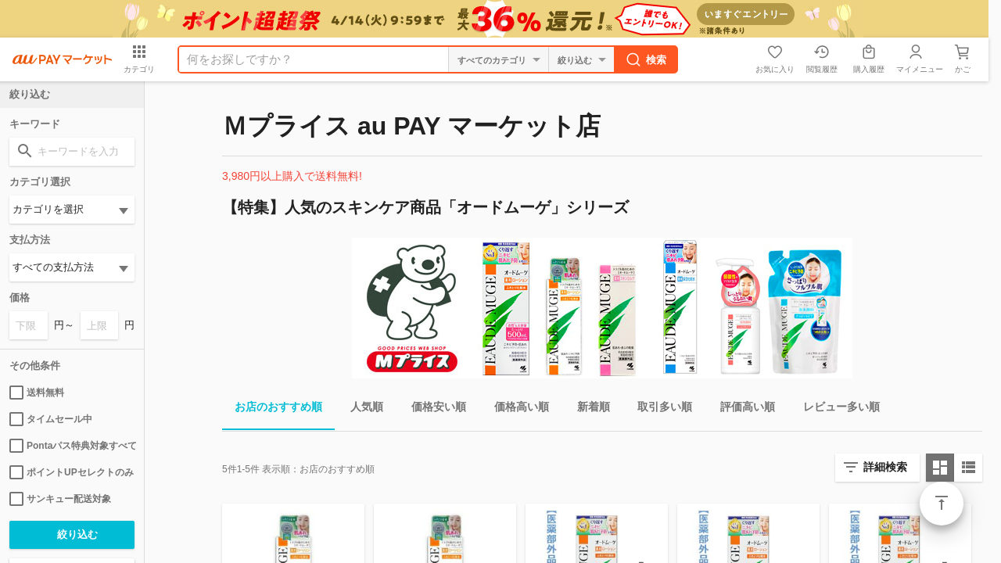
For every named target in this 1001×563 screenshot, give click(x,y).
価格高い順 (515, 409)
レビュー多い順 (835, 409)
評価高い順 (741, 409)
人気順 (360, 409)
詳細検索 (885, 467)
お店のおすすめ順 (272, 409)
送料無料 (36, 392)
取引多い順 (658, 409)
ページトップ (941, 503)
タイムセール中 (50, 419)
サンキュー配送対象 (60, 499)
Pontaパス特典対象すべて (72, 446)
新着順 (587, 409)
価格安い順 (432, 409)
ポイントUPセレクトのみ (71, 472)
